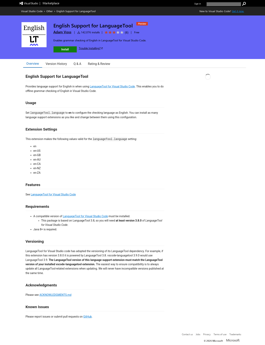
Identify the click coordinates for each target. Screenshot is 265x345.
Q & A (77, 64)
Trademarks (235, 334)
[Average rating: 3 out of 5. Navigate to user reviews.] (116, 32)
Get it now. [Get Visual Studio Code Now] (238, 11)
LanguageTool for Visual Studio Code (112, 86)
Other (49, 11)
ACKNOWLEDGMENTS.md (55, 294)
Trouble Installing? (91, 48)
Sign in (197, 3)
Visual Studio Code (32, 11)
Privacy (207, 334)
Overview (32, 63)
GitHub (87, 316)
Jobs (198, 334)
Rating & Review (99, 64)
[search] (223, 4)
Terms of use (220, 334)
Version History (56, 64)
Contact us (187, 334)
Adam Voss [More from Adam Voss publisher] (62, 32)
